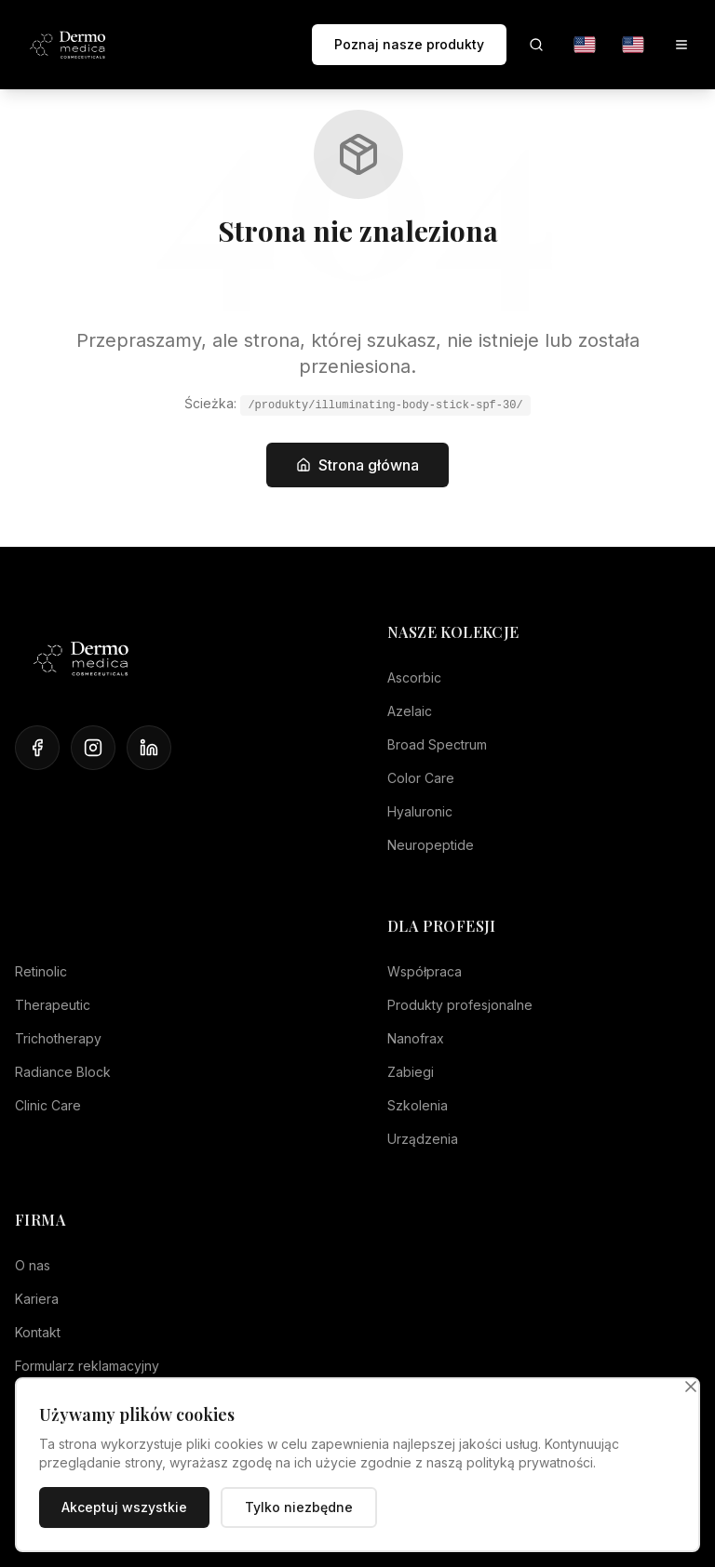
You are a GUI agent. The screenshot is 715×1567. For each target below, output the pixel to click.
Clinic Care (48, 1105)
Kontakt (38, 1332)
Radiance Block (63, 1072)
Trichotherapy (58, 1038)
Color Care (420, 778)
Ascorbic (414, 677)
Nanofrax (415, 1038)
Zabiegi (410, 1072)
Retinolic (41, 971)
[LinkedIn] (149, 747)
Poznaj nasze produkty (409, 44)
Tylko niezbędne (299, 1507)
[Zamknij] (690, 1386)
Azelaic (409, 711)
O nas (32, 1265)
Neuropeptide (430, 845)
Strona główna (357, 465)
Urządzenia (422, 1139)
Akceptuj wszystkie (124, 1507)
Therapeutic (52, 1005)
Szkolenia (417, 1105)
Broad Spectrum (437, 744)
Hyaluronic (419, 811)
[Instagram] (93, 747)
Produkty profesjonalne (460, 1005)
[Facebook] (37, 747)
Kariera (37, 1299)
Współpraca (424, 971)
